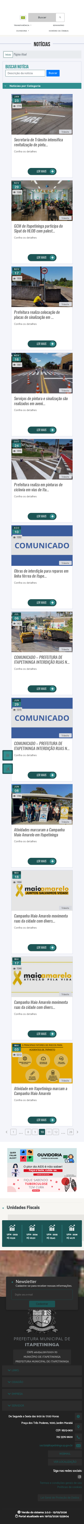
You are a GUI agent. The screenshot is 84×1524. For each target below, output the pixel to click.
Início (8, 54)
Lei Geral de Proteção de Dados (60, 1497)
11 (49, 1132)
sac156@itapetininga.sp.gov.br (56, 1445)
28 (70, 1132)
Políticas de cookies (69, 1487)
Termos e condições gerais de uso (61, 1483)
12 (56, 1132)
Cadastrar (42, 1304)
